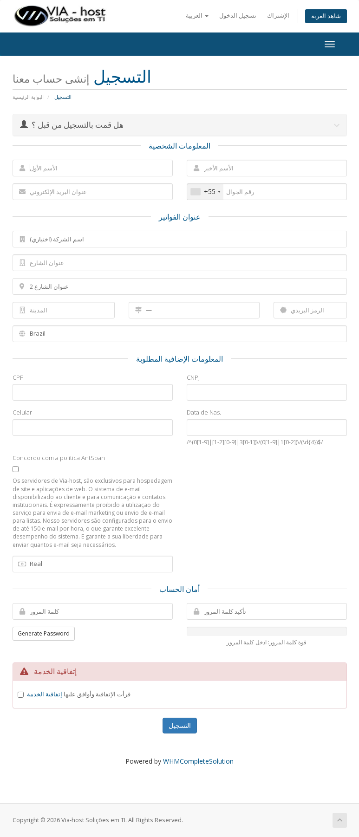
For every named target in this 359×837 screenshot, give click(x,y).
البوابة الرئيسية (28, 96)
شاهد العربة (326, 16)
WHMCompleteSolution (198, 761)
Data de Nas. (204, 412)
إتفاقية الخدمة (44, 694)
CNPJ (193, 377)
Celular (22, 412)
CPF (18, 377)
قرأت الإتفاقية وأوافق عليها (79, 694)
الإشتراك (278, 15)
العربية (197, 15)
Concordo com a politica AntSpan (59, 458)
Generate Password (44, 633)
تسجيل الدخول (237, 15)
